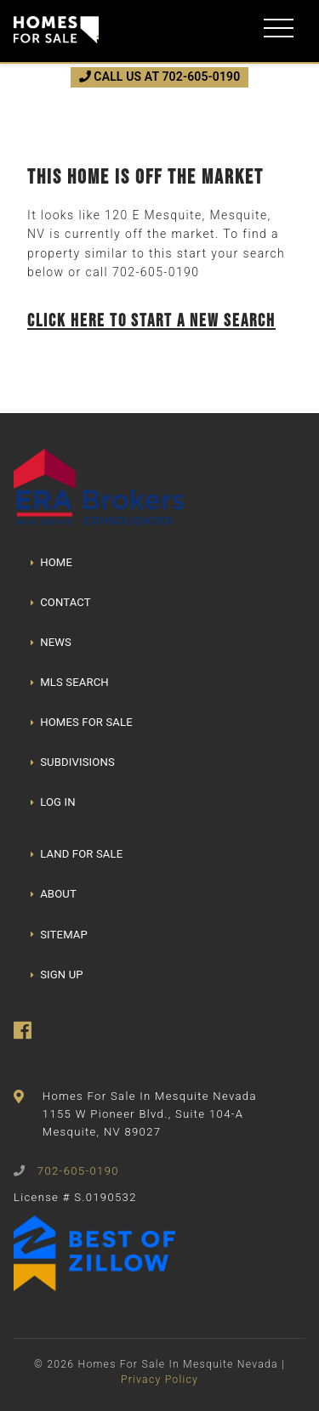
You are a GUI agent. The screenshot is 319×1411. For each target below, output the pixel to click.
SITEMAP (59, 934)
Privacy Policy (159, 1380)
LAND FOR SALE (76, 853)
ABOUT (54, 893)
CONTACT (61, 602)
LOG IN (53, 802)
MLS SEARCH (70, 682)
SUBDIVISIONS (73, 762)
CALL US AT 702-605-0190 (160, 76)
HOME (51, 562)
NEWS (51, 642)
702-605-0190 (155, 272)
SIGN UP (57, 974)
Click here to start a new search (151, 320)
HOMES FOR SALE (82, 722)
